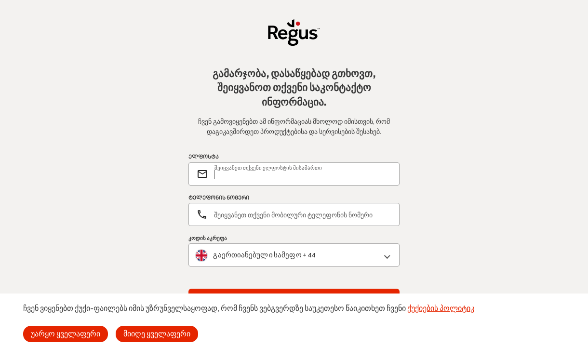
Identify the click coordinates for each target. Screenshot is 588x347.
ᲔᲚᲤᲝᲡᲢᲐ (203, 157)
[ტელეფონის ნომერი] (294, 214)
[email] (302, 174)
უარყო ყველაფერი (65, 333)
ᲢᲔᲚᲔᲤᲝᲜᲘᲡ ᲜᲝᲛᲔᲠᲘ (218, 198)
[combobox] (294, 255)
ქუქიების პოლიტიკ (440, 308)
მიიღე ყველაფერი (156, 333)
